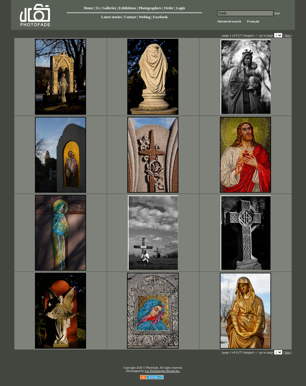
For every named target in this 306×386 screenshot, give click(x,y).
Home (88, 8)
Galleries (109, 8)
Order (169, 8)
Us (98, 8)
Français (253, 21)
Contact (130, 17)
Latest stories (111, 17)
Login (180, 8)
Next (287, 35)
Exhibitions (127, 8)
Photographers (150, 8)
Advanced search (229, 21)
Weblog (145, 17)
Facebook (160, 17)
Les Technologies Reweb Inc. (162, 371)
